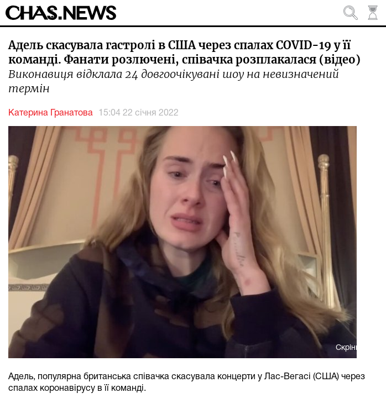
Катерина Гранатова (50, 113)
